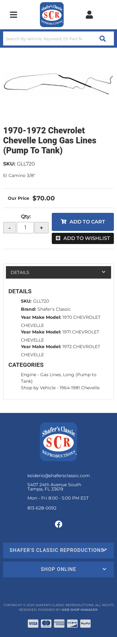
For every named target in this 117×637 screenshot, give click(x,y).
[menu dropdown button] (13, 14)
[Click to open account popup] (89, 14)
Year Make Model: (41, 317)
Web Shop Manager (79, 610)
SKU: (9, 164)
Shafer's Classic (54, 309)
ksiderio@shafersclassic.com (58, 475)
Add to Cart (87, 222)
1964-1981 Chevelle (80, 387)
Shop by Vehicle (38, 387)
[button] (58, 38)
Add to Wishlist (86, 238)
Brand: (28, 309)
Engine (28, 374)
